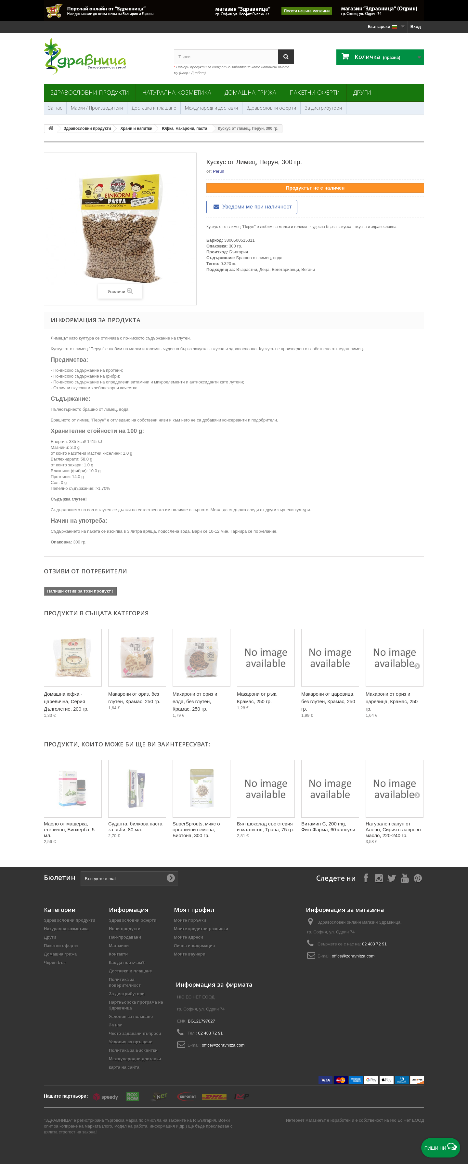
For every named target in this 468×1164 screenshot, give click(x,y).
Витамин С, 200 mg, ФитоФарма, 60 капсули (328, 826)
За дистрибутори (323, 108)
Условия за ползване (131, 1016)
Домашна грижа (250, 92)
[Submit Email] (170, 878)
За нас (55, 108)
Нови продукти (124, 928)
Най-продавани (125, 937)
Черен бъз (55, 962)
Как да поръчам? (127, 962)
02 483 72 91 (374, 944)
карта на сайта (124, 1067)
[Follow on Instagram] (379, 878)
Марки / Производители (97, 108)
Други (362, 92)
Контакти (118, 954)
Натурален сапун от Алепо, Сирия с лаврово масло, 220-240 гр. (393, 829)
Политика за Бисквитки (133, 1050)
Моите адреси (188, 937)
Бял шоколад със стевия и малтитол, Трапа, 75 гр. (265, 826)
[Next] (417, 665)
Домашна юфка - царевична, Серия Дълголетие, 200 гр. (66, 701)
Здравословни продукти (89, 92)
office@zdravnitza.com (353, 956)
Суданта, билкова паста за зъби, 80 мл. (135, 826)
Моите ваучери (189, 954)
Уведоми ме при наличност (252, 207)
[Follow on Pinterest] (418, 878)
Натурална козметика (176, 92)
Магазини (119, 945)
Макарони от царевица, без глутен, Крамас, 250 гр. (328, 701)
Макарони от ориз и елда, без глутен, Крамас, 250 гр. (195, 701)
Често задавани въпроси (135, 1033)
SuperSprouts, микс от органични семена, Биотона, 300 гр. (197, 829)
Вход (415, 26)
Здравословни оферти (271, 108)
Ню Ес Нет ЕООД (407, 1120)
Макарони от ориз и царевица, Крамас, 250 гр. (392, 701)
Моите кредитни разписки (201, 928)
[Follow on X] (391, 878)
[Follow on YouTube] (405, 878)
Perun (218, 171)
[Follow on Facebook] (366, 878)
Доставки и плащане (130, 971)
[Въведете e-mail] (129, 878)
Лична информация (194, 945)
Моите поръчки (190, 920)
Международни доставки (211, 108)
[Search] (286, 56)
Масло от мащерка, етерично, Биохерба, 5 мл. (69, 829)
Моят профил (194, 910)
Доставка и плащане (154, 108)
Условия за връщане (130, 1041)
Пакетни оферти (315, 92)
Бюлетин (59, 878)
